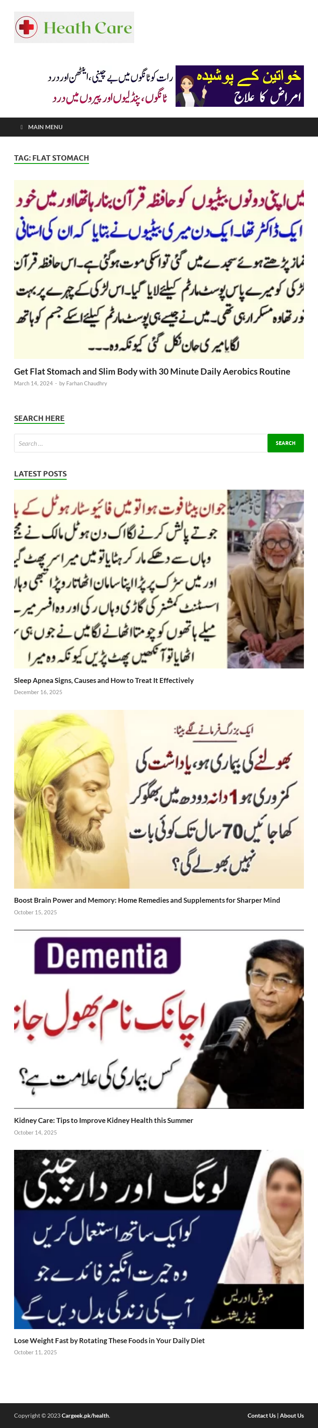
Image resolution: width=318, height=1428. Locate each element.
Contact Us (262, 1415)
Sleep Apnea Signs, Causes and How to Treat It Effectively (104, 680)
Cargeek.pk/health (85, 1415)
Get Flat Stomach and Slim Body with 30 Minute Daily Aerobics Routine (152, 371)
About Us (292, 1415)
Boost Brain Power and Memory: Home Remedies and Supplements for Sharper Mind (147, 900)
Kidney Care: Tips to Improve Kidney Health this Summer (103, 1120)
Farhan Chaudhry (86, 383)
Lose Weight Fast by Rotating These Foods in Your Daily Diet (109, 1340)
